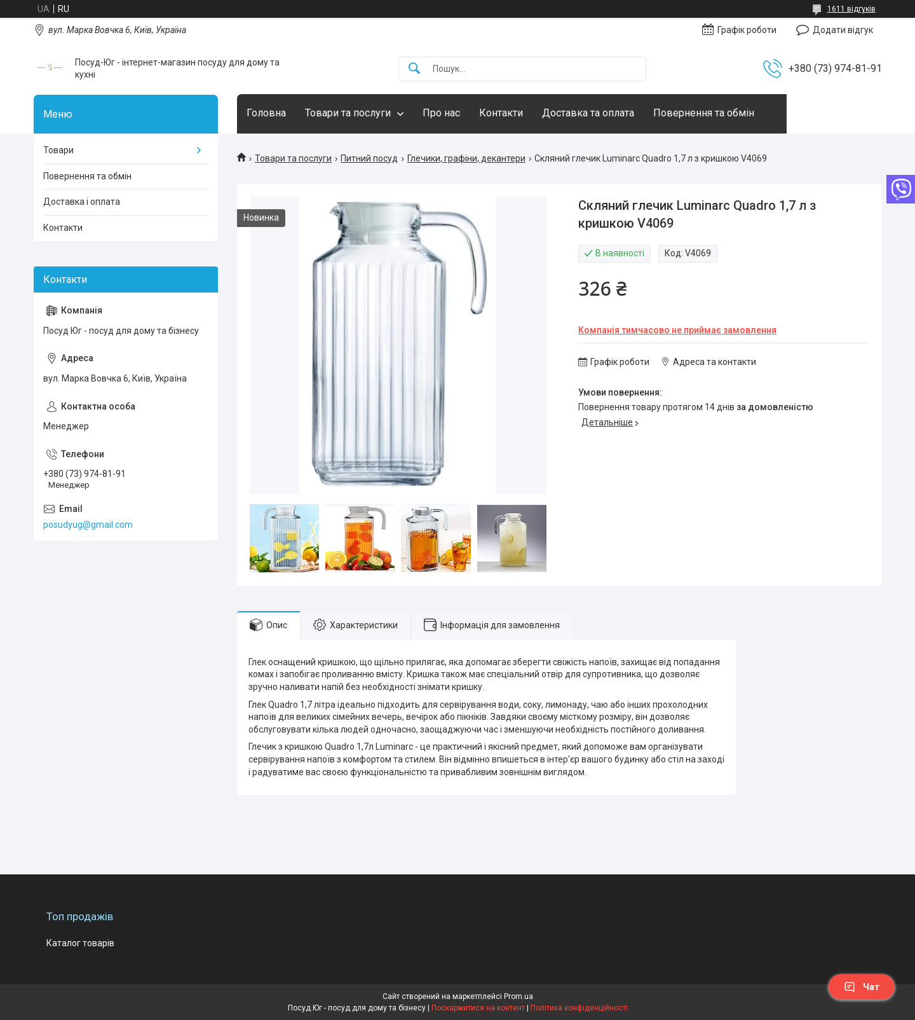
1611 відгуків (851, 8)
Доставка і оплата (81, 201)
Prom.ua (518, 996)
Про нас (441, 113)
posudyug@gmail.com (88, 525)
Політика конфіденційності (579, 1007)
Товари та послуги (348, 113)
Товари (58, 150)
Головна (266, 113)
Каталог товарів (80, 943)
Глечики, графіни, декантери (466, 158)
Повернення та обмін (703, 113)
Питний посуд (369, 158)
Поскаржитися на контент (478, 1007)
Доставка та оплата (588, 113)
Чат (861, 987)
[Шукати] (414, 69)
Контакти (501, 113)
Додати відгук (843, 30)
